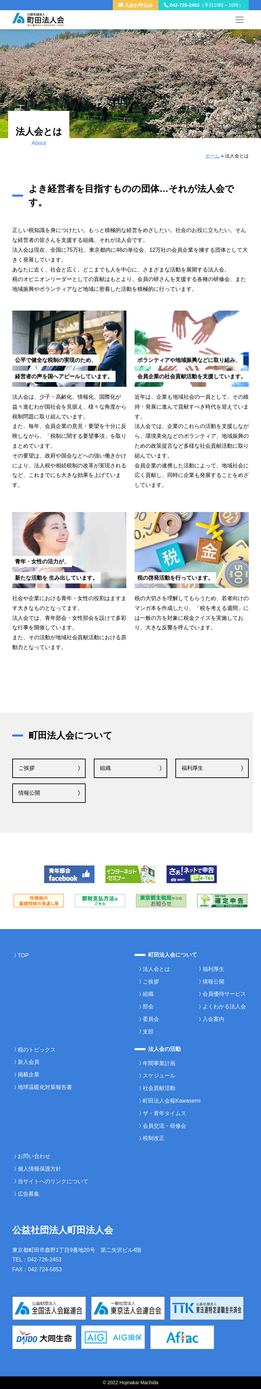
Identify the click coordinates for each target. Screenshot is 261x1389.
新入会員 (28, 1062)
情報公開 (29, 793)
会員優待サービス (224, 994)
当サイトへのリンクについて (53, 1181)
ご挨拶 (26, 768)
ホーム (212, 156)
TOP (23, 955)
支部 (148, 1032)
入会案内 (213, 1019)
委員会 (151, 1019)
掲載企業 (28, 1074)
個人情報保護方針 (39, 1169)
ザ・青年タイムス (164, 1113)
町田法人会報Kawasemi (172, 1101)
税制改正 (153, 1138)
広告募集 (28, 1194)
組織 (105, 768)
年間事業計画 (159, 1063)
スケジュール (159, 1075)
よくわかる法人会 (224, 1006)
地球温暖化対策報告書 (45, 1087)
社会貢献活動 (159, 1088)
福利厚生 (192, 768)
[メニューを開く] (239, 19)
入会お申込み (135, 5)
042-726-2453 (203, 5)
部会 (148, 1006)
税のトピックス (37, 1050)
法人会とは (156, 969)
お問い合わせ (34, 1156)
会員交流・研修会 (164, 1126)
